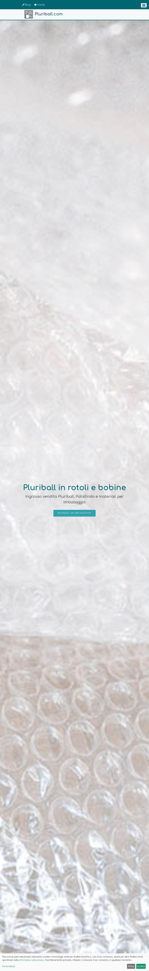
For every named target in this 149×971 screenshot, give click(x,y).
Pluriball (43, 14)
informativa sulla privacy (31, 959)
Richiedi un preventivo (74, 513)
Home (39, 4)
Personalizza (8, 966)
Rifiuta (131, 966)
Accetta (141, 966)
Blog (26, 4)
